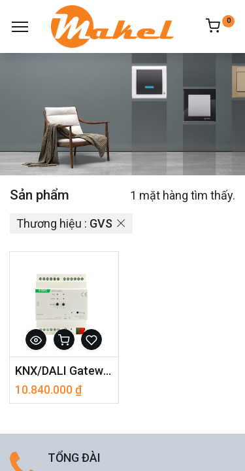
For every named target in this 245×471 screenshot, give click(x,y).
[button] (35, 339)
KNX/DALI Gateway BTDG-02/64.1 (64, 370)
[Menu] (19, 27)
